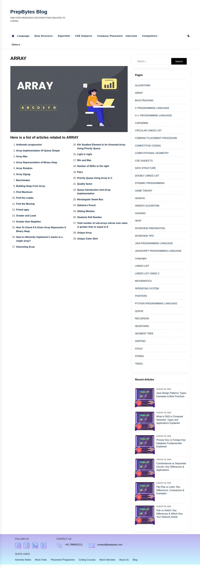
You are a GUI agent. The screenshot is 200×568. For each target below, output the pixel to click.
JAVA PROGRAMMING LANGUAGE (154, 243)
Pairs (80, 172)
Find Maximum (24, 192)
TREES (139, 363)
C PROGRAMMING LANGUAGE (152, 108)
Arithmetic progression (29, 144)
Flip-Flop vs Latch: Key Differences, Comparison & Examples (170, 490)
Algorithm (65, 36)
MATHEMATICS (143, 281)
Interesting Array (25, 247)
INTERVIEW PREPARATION (150, 228)
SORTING (140, 341)
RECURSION (142, 318)
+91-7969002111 (74, 544)
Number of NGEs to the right (93, 166)
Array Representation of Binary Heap (36, 162)
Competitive (150, 36)
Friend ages (22, 209)
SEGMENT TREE (144, 333)
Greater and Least (26, 215)
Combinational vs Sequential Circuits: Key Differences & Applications (171, 466)
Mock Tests (41, 560)
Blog (135, 560)
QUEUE (139, 311)
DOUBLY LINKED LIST (147, 175)
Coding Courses (87, 560)
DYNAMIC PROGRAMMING (150, 183)
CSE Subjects (84, 36)
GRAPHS (140, 198)
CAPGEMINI (141, 123)
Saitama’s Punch (86, 205)
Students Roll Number (89, 217)
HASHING (140, 213)
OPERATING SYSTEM (147, 288)
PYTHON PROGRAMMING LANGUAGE (156, 303)
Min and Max (84, 160)
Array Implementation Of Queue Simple (38, 150)
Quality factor (84, 184)
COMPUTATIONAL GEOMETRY (152, 153)
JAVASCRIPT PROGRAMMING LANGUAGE (158, 251)
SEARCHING (142, 326)
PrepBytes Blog (28, 11)
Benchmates (23, 180)
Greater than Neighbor (28, 221)
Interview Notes (23, 560)
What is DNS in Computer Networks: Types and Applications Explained (169, 419)
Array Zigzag (23, 174)
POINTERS (141, 296)
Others (17, 44)
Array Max (22, 156)
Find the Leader (25, 198)
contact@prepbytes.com (109, 544)
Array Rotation (24, 168)
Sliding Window (86, 211)
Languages (140, 258)
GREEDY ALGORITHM (147, 205)
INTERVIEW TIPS (144, 236)
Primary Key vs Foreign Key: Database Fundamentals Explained (171, 443)
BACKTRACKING (144, 100)
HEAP (138, 221)
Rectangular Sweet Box (90, 199)
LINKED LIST (142, 266)
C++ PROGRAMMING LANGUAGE (153, 115)
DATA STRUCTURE (145, 168)
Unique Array (84, 232)
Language (24, 36)
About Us (124, 560)
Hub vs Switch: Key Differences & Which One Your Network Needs (169, 513)
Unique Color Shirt (87, 238)
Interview (132, 36)
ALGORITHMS (142, 85)
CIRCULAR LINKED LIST (148, 130)
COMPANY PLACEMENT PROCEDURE (156, 138)
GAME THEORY (143, 190)
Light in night (84, 154)
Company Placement (110, 36)
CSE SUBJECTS (144, 160)
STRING (139, 356)
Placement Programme (63, 560)
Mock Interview (107, 560)
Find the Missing (25, 204)
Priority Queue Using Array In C (94, 178)
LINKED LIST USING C (147, 273)
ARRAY (139, 93)
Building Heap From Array (30, 186)
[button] (189, 36)
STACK (139, 348)
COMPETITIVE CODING (148, 145)
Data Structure (44, 36)
